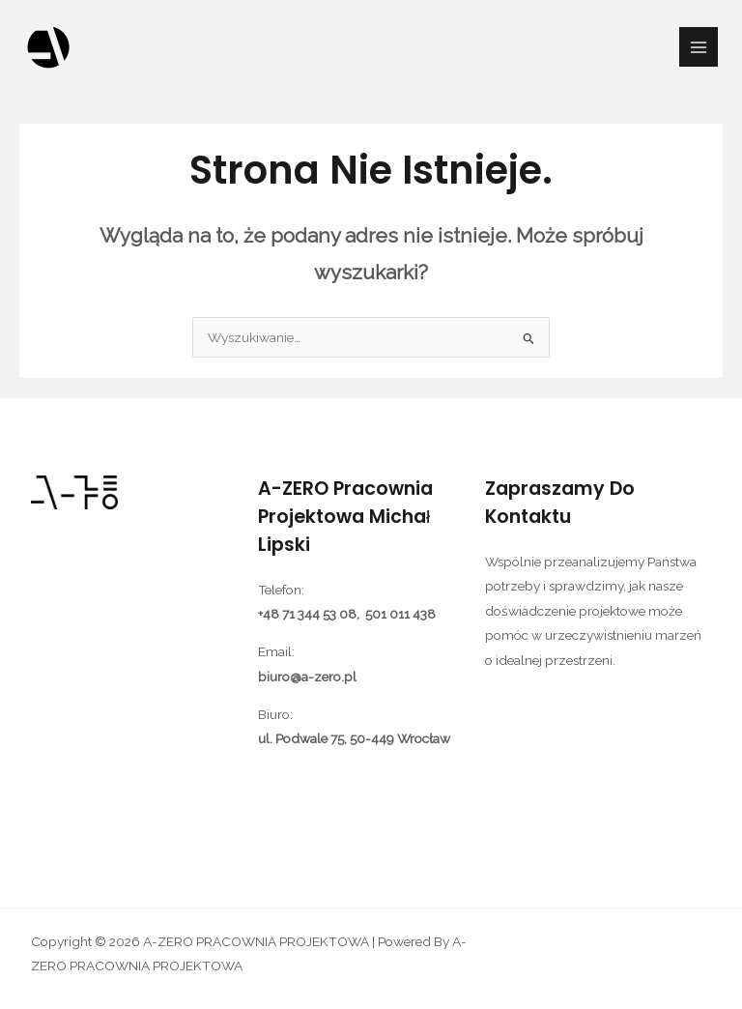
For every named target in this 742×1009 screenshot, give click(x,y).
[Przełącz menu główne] (699, 47)
